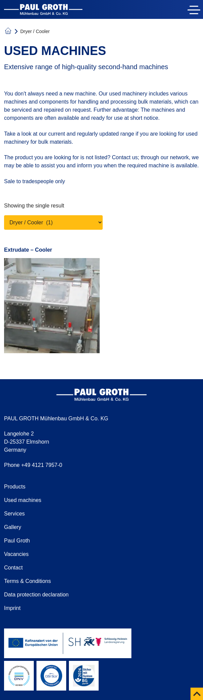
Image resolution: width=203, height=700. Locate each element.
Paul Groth (17, 540)
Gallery (12, 527)
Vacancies (16, 554)
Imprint (12, 608)
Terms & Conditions (27, 581)
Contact (13, 567)
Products (14, 486)
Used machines (22, 500)
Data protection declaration (36, 594)
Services (14, 513)
